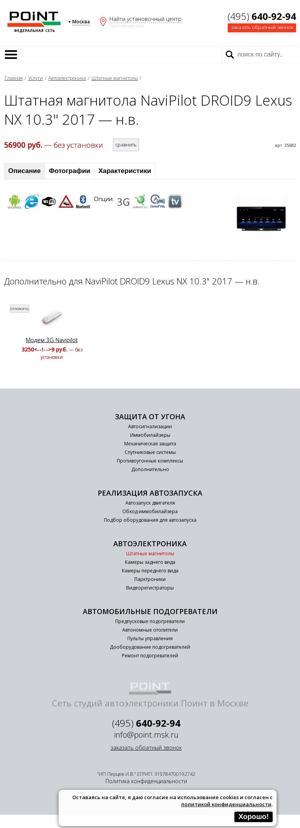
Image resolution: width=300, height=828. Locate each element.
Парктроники (150, 579)
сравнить (126, 144)
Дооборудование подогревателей (150, 647)
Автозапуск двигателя (150, 503)
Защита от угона (150, 416)
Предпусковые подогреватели (150, 621)
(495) (262, 16)
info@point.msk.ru (146, 734)
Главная (14, 78)
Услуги (35, 78)
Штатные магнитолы (114, 78)
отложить (20, 308)
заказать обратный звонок (262, 27)
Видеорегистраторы (150, 587)
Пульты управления (150, 638)
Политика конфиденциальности (146, 781)
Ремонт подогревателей (150, 655)
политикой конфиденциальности (226, 804)
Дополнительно (150, 469)
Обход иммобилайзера (150, 511)
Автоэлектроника (67, 78)
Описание (24, 171)
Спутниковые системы (150, 452)
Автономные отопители (150, 630)
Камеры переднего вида (150, 570)
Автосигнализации (150, 426)
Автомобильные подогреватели (150, 611)
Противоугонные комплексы (150, 460)
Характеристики (124, 171)
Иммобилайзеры (150, 435)
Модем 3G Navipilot (52, 340)
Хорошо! (253, 817)
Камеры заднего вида (150, 562)
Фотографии (69, 171)
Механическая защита (150, 443)
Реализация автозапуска (150, 493)
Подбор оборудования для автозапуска (150, 520)
